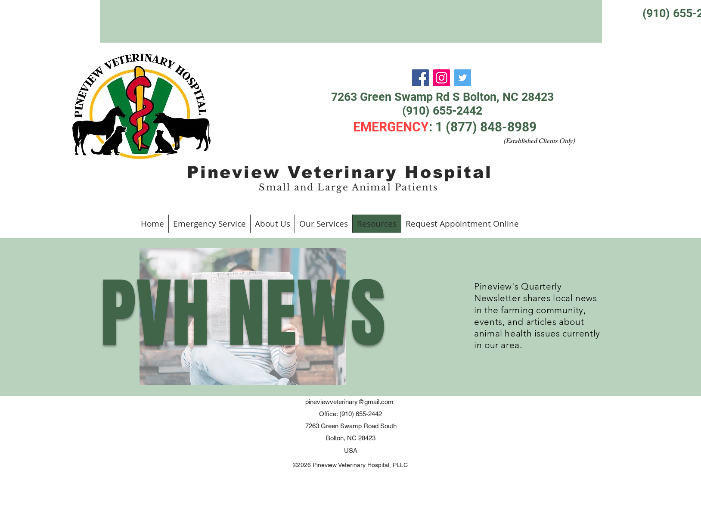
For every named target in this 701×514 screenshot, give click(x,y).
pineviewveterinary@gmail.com (349, 401)
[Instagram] (441, 77)
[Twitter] (462, 77)
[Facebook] (420, 77)
